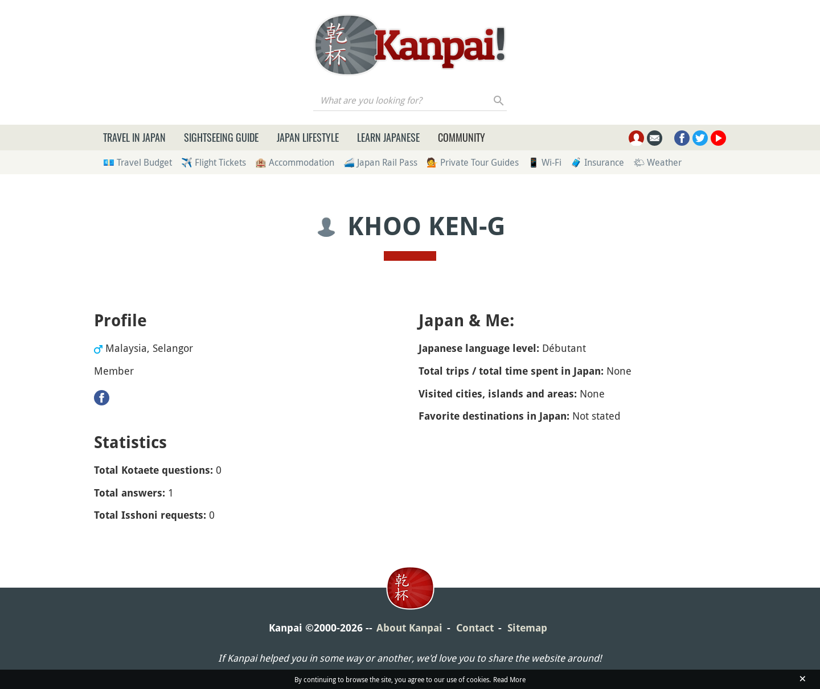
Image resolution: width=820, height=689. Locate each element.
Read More (509, 679)
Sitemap (527, 628)
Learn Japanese (388, 137)
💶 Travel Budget (137, 162)
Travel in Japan (134, 137)
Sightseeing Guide (221, 137)
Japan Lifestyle (308, 137)
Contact (475, 628)
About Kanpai (409, 628)
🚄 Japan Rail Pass (380, 162)
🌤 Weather (657, 162)
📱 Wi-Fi (544, 162)
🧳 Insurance (597, 162)
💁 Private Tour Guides (473, 162)
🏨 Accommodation (294, 162)
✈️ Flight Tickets (213, 162)
